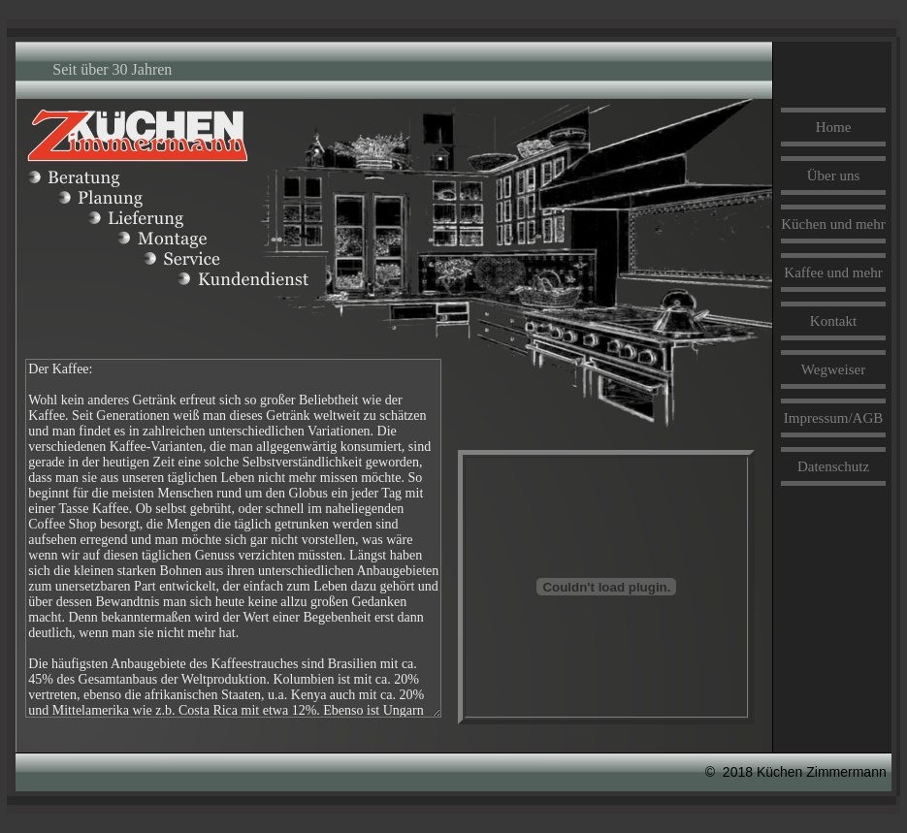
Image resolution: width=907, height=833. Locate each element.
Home (834, 127)
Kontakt (833, 321)
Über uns (833, 175)
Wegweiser (833, 369)
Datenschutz (833, 466)
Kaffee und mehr (833, 272)
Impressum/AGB (834, 418)
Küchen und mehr (833, 224)
